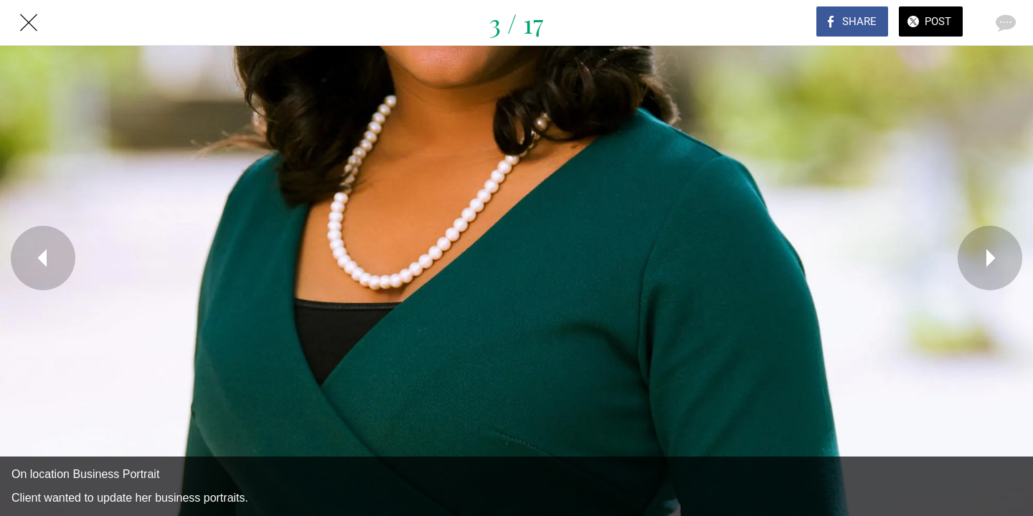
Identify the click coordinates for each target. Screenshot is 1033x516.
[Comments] (1004, 23)
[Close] (28, 23)
